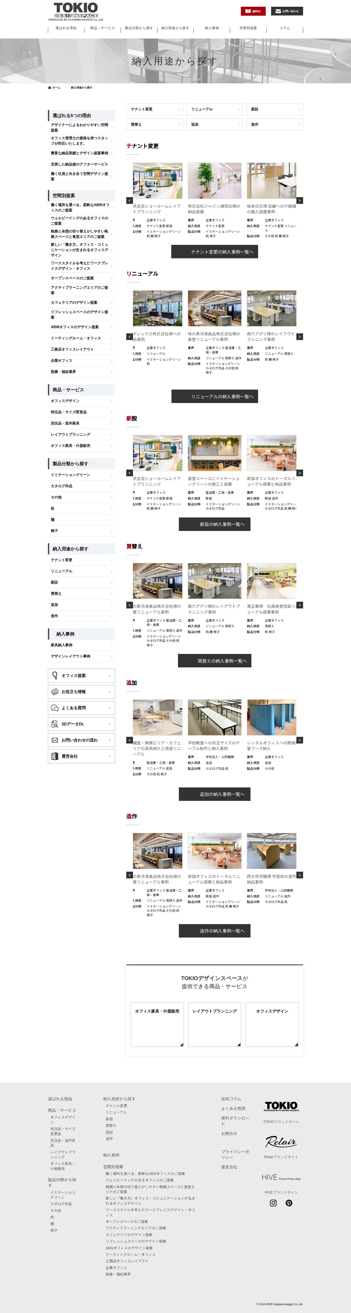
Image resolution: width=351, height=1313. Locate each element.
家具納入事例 (61, 670)
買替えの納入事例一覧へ (214, 661)
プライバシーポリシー (235, 1154)
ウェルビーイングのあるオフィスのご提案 (79, 245)
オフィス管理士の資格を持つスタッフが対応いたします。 (79, 165)
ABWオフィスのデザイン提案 (75, 352)
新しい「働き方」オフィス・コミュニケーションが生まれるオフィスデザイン (79, 274)
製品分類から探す (139, 28)
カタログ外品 (61, 511)
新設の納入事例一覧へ (215, 524)
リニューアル (202, 109)
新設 (254, 109)
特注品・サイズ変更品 (69, 437)
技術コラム (231, 1099)
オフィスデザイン (65, 426)
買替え (136, 124)
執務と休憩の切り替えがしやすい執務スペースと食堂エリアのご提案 (79, 258)
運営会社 (229, 1167)
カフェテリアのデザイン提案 (74, 327)
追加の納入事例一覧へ (215, 794)
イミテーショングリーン (70, 500)
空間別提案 (248, 28)
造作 (254, 124)
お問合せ (229, 1133)
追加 (194, 124)
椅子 (54, 556)
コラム (285, 28)
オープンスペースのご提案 (72, 303)
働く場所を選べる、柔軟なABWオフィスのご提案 (80, 232)
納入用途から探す (175, 28)
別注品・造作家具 (65, 448)
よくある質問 (233, 1108)
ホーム (56, 87)
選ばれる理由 (66, 28)
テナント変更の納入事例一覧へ (215, 251)
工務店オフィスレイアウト (72, 374)
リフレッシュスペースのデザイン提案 (79, 339)
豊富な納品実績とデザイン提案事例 (79, 178)
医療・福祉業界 (63, 397)
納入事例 (212, 28)
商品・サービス (102, 28)
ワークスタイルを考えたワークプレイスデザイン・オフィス (79, 290)
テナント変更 (141, 109)
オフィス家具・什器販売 (70, 470)
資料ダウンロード (235, 1120)
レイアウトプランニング (70, 459)
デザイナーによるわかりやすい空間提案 (79, 152)
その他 (56, 522)
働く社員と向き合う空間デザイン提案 (79, 201)
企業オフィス (61, 385)
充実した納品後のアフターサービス (79, 189)
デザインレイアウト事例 (70, 681)
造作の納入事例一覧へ (215, 930)
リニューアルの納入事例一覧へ (215, 396)
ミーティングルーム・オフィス (76, 363)
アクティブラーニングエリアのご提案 (79, 315)
